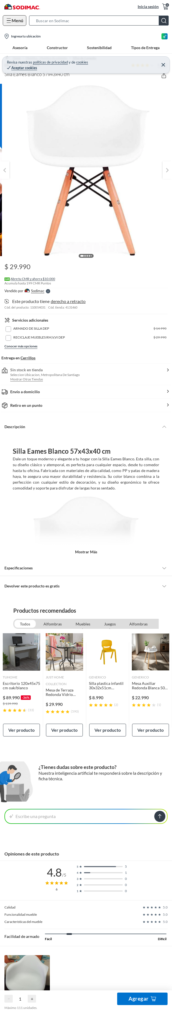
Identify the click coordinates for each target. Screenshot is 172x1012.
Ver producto (21, 730)
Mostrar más (86, 551)
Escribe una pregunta (32, 816)
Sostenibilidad (99, 47)
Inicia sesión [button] (148, 6)
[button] (100, 21)
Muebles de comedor (83, 625)
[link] (21, 684)
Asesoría (19, 47)
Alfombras (52, 624)
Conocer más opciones (20, 346)
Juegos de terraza (110, 625)
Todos (25, 624)
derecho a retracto (68, 301)
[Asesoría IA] (164, 36)
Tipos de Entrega (145, 47)
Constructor (57, 47)
